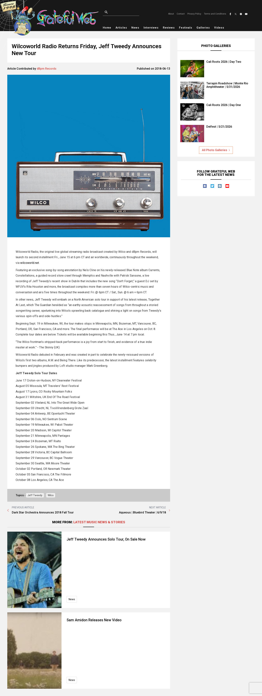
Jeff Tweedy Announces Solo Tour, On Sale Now (106, 539)
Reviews (169, 27)
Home (107, 27)
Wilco (51, 495)
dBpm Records (46, 68)
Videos (219, 27)
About (171, 14)
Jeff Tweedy (34, 495)
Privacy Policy (194, 14)
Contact (181, 14)
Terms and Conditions (215, 14)
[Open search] (125, 12)
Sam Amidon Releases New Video (94, 620)
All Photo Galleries (216, 150)
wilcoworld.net (29, 263)
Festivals (185, 27)
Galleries (203, 27)
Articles (121, 27)
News (135, 27)
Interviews (151, 27)
